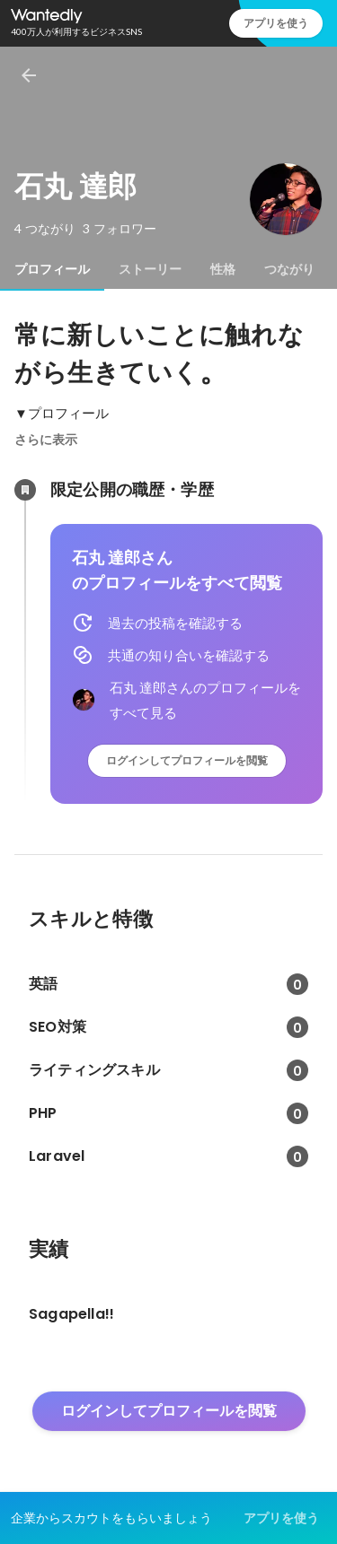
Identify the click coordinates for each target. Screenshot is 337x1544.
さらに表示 (45, 440)
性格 (222, 269)
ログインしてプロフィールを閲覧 (187, 760)
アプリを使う (276, 23)
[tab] (52, 269)
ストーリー (150, 269)
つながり (289, 269)
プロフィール (52, 269)
